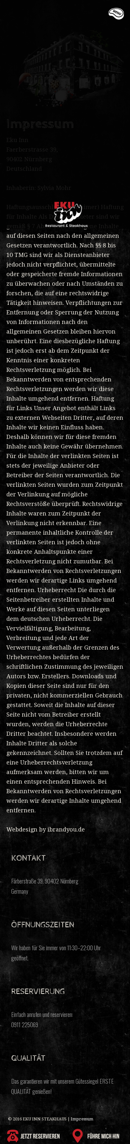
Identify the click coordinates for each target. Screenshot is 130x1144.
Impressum (82, 1119)
